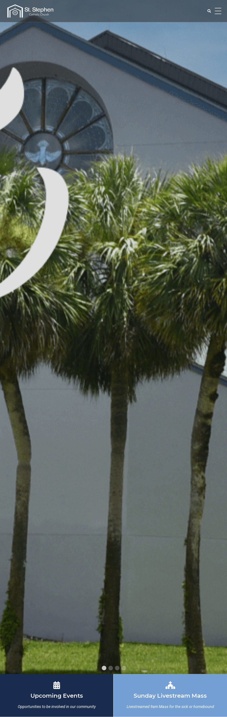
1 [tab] (103, 668)
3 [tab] (117, 668)
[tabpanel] (113, 337)
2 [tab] (110, 668)
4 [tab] (123, 668)
